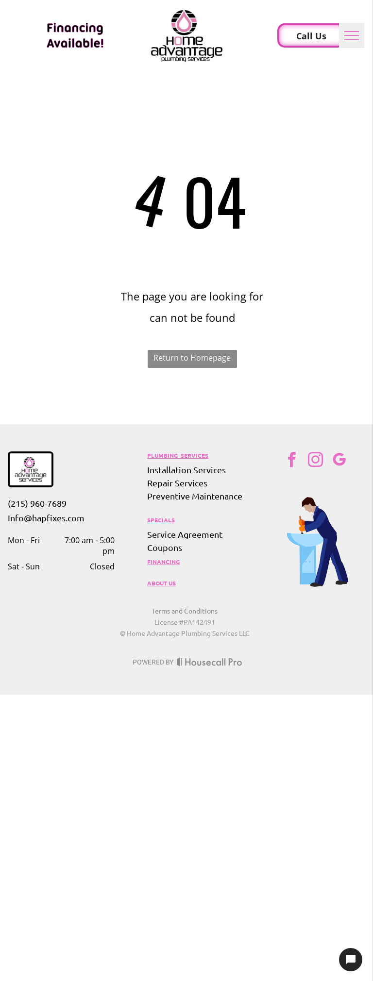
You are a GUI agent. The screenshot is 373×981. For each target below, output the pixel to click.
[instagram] (315, 461)
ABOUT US (161, 583)
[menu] (351, 35)
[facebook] (291, 461)
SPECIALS (161, 520)
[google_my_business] (339, 461)
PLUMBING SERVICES (177, 455)
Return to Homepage (192, 357)
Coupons (164, 547)
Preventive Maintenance (194, 496)
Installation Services (186, 470)
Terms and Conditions (185, 610)
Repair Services (177, 483)
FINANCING (163, 561)
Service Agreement (184, 534)
